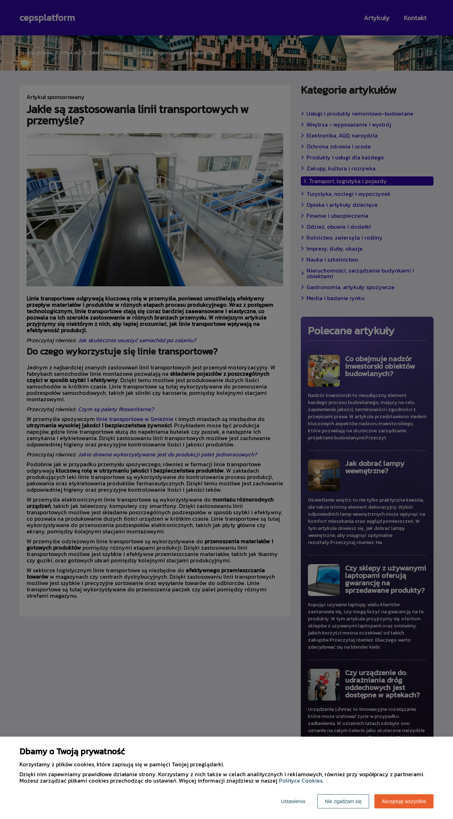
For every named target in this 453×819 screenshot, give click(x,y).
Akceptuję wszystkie (404, 801)
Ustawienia (293, 801)
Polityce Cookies (300, 780)
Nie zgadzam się (343, 801)
